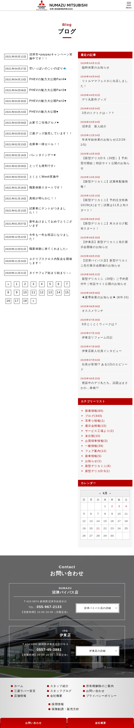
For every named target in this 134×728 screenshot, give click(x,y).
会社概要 (56, 695)
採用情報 (58, 704)
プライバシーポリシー (101, 695)
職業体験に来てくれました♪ (48, 248)
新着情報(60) (94, 410)
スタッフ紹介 (59, 686)
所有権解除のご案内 (100, 686)
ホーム (18, 686)
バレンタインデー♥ (42, 154)
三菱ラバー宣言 (25, 690)
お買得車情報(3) (96, 440)
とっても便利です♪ (42, 165)
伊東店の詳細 (97, 650)
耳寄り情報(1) (95, 420)
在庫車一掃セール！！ (44, 144)
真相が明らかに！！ (43, 198)
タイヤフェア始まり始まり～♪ (50, 272)
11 (33, 292)
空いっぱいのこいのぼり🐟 (48, 68)
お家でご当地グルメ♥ (44, 122)
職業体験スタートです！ (46, 187)
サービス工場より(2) (99, 430)
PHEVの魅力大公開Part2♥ (47, 100)
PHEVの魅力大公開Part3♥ (47, 90)
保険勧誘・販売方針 (65, 709)
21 (98, 528)
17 (17, 300)
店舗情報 (20, 695)
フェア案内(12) (96, 450)
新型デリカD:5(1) (97, 471)
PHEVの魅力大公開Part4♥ (47, 79)
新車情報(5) (93, 456)
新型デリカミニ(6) (98, 465)
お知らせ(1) (93, 461)
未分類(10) (92, 435)
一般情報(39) (94, 445)
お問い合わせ (95, 690)
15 (67, 292)
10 (25, 292)
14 (59, 292)
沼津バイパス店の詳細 (97, 608)
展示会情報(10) (96, 425)
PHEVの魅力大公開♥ (43, 111)
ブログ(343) (93, 415)
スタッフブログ (61, 690)
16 (8, 300)
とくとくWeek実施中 (44, 176)
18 (25, 300)
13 (50, 292)
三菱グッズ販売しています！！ (50, 133)
